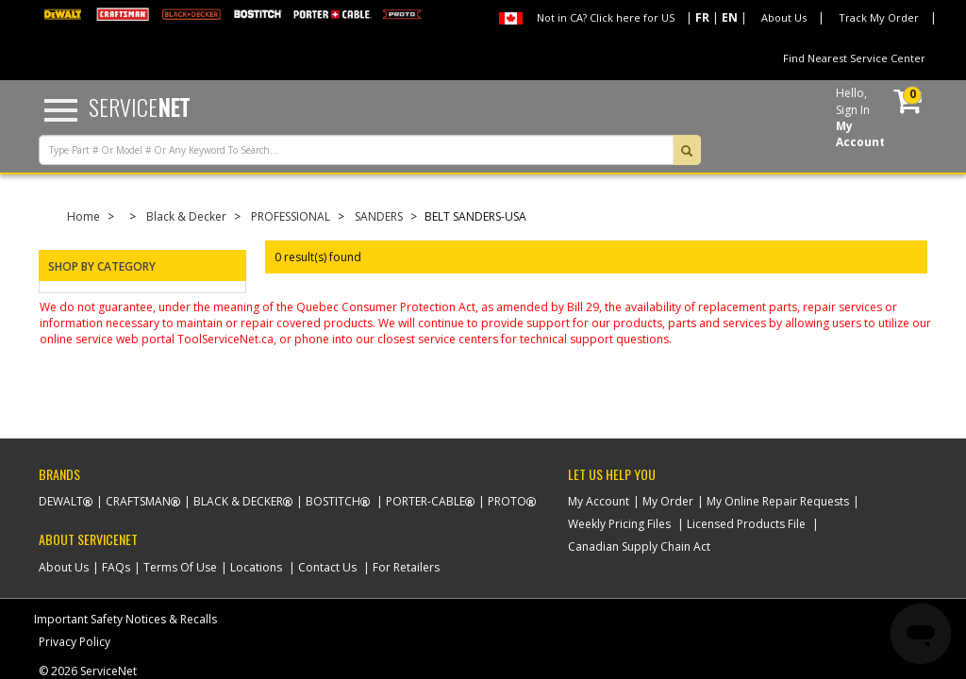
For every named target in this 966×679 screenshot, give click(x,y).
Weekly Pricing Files (619, 524)
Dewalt (61, 501)
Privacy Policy (74, 642)
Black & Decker (186, 216)
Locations (256, 567)
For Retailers (406, 567)
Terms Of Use (180, 567)
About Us (784, 17)
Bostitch (333, 501)
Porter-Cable (425, 501)
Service (139, 107)
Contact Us (327, 567)
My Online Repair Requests (778, 501)
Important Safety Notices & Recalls (125, 619)
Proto (507, 501)
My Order (667, 501)
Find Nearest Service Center (854, 58)
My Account (598, 501)
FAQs (116, 567)
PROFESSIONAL (290, 216)
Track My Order (879, 17)
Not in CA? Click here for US (606, 17)
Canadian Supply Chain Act (639, 546)
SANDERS (379, 216)
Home (83, 216)
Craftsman (138, 501)
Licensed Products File (746, 524)
